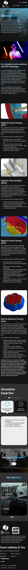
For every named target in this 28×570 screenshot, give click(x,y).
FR (16, 5)
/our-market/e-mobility (14, 499)
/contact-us (14, 463)
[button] (6, 398)
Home (2, 12)
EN (13, 5)
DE (19, 5)
